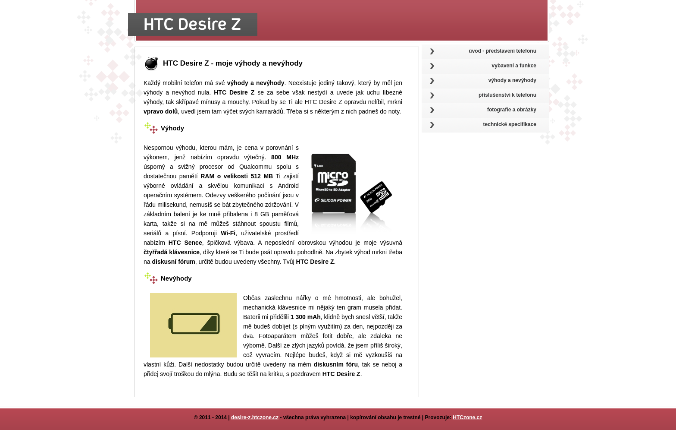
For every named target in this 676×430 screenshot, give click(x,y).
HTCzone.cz (467, 417)
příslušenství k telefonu (507, 95)
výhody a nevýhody (512, 80)
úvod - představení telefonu (502, 51)
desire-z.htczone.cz (255, 417)
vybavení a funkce (514, 66)
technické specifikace (509, 124)
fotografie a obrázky (511, 110)
